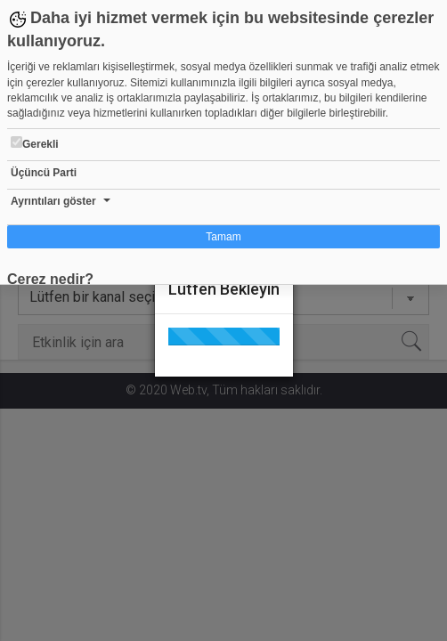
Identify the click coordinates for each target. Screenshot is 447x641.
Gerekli (35, 143)
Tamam (223, 237)
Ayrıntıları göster (53, 201)
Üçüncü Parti (44, 172)
